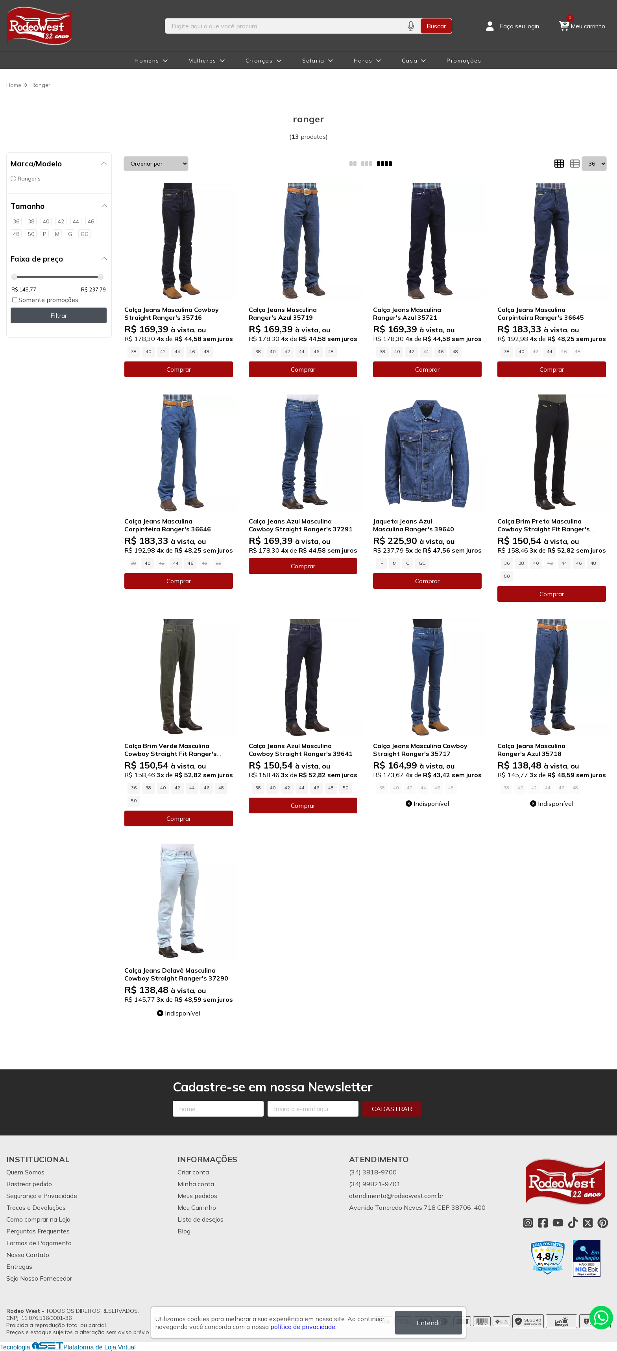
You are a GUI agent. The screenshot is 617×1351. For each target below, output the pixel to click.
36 (507, 563)
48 (206, 351)
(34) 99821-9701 (375, 1184)
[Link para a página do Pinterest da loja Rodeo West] (602, 1222)
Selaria (313, 60)
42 (163, 351)
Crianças (259, 60)
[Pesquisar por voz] (411, 25)
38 (134, 351)
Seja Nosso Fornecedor (39, 1278)
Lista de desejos (200, 1219)
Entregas (19, 1266)
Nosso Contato (27, 1255)
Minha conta (195, 1184)
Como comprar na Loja (38, 1219)
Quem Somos (25, 1172)
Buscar (436, 26)
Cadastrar (392, 1109)
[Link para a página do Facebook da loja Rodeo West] (543, 1222)
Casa (409, 60)
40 (148, 351)
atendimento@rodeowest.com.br (396, 1196)
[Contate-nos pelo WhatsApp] (601, 1317)
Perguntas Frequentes (38, 1231)
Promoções (464, 60)
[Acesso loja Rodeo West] (511, 26)
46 (192, 351)
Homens (147, 60)
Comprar (178, 369)
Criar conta (193, 1172)
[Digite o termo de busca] (283, 25)
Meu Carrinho (196, 1207)
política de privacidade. (303, 1327)
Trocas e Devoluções (36, 1207)
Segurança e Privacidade (41, 1196)
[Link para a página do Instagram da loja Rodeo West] (528, 1222)
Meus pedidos (197, 1196)
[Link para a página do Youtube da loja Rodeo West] (557, 1222)
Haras (363, 60)
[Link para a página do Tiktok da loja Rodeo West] (572, 1222)
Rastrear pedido (29, 1184)
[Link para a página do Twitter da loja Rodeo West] (587, 1222)
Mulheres (202, 60)
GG (422, 563)
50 (507, 576)
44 (177, 351)
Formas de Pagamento (39, 1243)
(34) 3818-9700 (373, 1172)
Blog (183, 1231)
